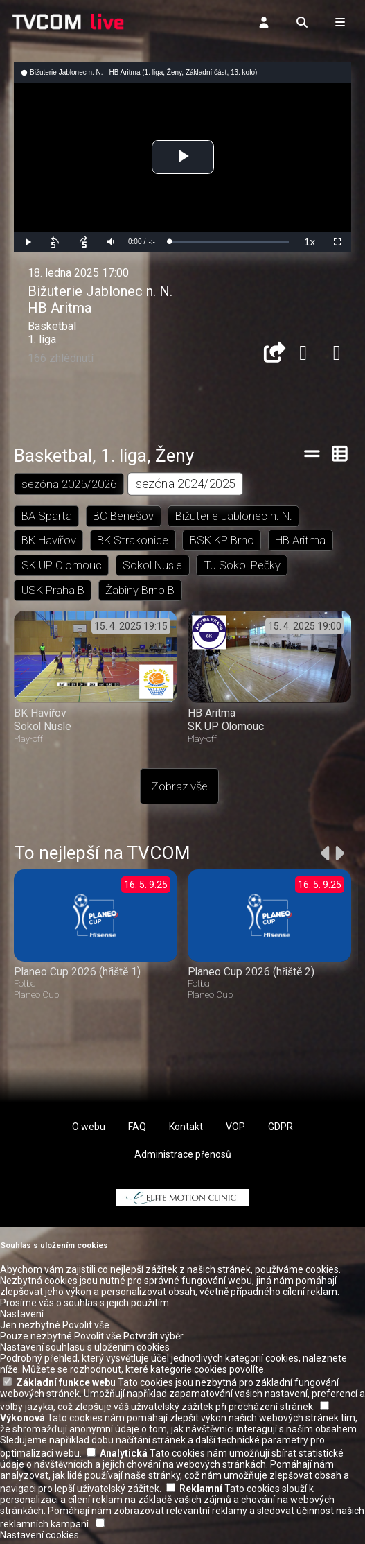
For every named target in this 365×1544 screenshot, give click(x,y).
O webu (88, 1130)
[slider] (229, 242)
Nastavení (22, 1317)
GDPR (280, 1130)
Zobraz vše (179, 790)
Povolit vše (85, 1328)
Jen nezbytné (30, 1328)
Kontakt (186, 1130)
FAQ (137, 1130)
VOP (235, 1130)
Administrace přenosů (182, 1157)
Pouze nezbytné (36, 1339)
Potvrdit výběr (153, 1339)
